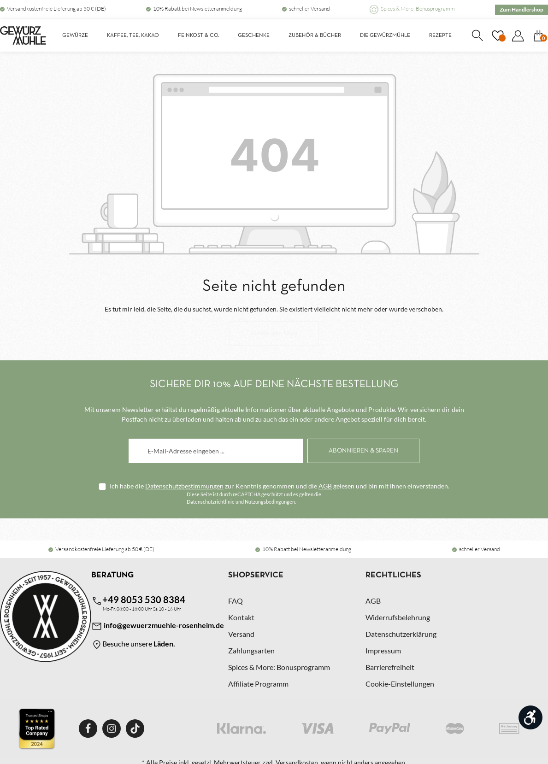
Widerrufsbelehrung (397, 617)
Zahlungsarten (251, 650)
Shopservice (255, 575)
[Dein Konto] (517, 35)
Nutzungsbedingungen (270, 502)
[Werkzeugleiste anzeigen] (530, 717)
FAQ (235, 600)
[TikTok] (135, 728)
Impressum (383, 650)
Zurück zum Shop (274, 333)
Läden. (164, 643)
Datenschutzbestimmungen (184, 486)
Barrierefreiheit (389, 667)
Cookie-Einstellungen (399, 683)
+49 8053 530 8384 (138, 600)
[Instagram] (111, 728)
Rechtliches (393, 575)
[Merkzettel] (497, 35)
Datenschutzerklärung (400, 633)
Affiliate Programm (258, 683)
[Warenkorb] (538, 35)
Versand (241, 633)
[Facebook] (88, 728)
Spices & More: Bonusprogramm (418, 8)
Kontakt (241, 617)
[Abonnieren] (363, 451)
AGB (325, 486)
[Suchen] (477, 35)
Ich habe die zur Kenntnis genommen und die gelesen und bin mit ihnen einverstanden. (279, 486)
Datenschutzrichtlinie (211, 502)
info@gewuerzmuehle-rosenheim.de (157, 626)
